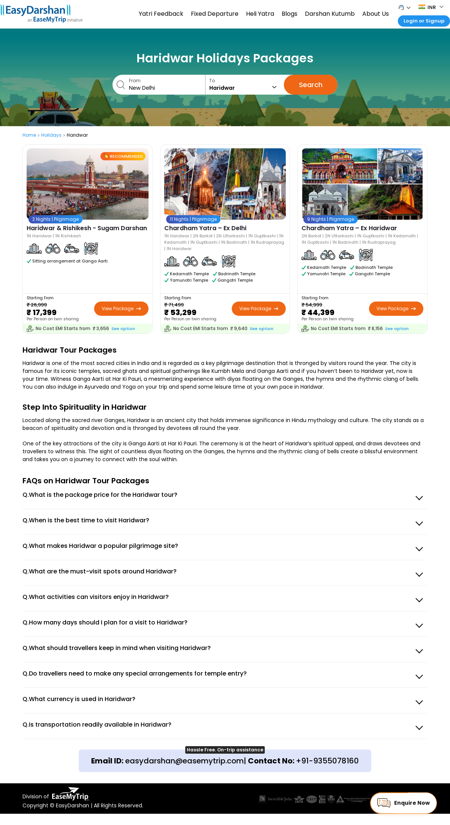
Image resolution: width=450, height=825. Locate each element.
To (244, 84)
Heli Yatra (260, 13)
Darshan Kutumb (330, 13)
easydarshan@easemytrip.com (184, 761)
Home (29, 135)
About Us (375, 13)
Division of (56, 794)
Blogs (289, 13)
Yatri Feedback (161, 13)
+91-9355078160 (327, 761)
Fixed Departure (214, 13)
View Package (121, 308)
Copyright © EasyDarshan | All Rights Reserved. (82, 805)
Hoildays (51, 135)
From (165, 84)
